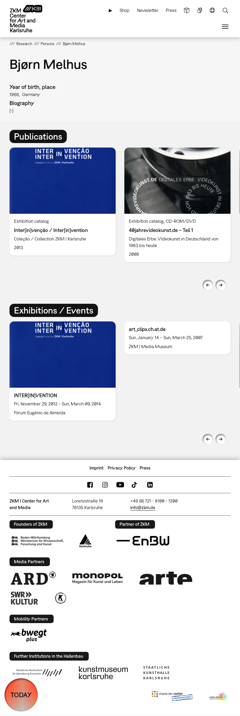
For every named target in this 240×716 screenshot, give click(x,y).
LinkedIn (150, 485)
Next (220, 285)
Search (225, 10)
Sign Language (199, 10)
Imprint (96, 468)
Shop (124, 10)
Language (212, 10)
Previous (208, 285)
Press (171, 10)
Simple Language (186, 10)
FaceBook (90, 485)
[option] (62, 201)
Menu (225, 27)
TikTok (135, 485)
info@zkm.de (142, 507)
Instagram (105, 485)
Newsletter (147, 10)
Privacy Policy (122, 468)
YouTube (120, 485)
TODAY (21, 695)
